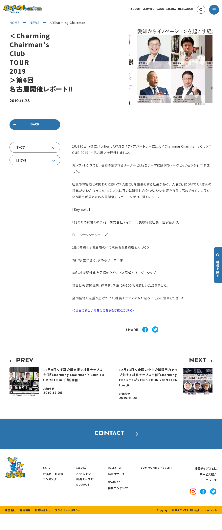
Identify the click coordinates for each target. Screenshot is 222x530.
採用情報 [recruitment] (24, 526)
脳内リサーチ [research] (137, 484)
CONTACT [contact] (111, 441)
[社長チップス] (34, 7)
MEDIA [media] (171, 11)
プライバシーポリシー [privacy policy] (64, 526)
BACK (34, 128)
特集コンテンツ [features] (139, 498)
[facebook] (203, 502)
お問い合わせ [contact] (40, 526)
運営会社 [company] (10, 526)
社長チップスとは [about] (205, 478)
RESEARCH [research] (185, 11)
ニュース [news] (211, 490)
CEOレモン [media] (105, 484)
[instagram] (194, 501)
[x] (213, 501)
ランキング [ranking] (73, 489)
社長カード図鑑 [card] (76, 484)
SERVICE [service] (148, 11)
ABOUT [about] (135, 11)
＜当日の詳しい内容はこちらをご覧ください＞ (105, 314)
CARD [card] (160, 11)
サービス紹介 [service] (208, 484)
